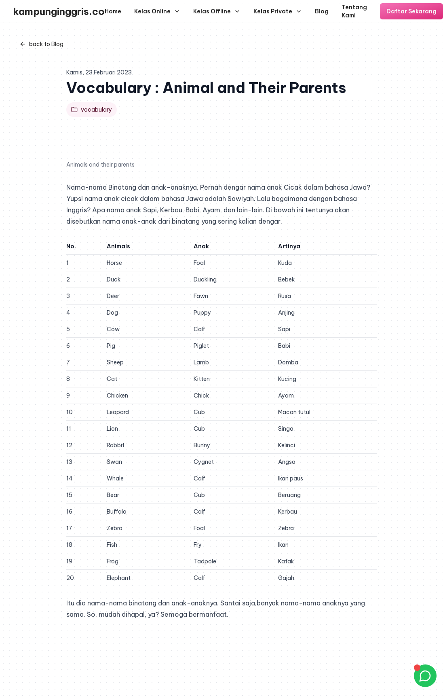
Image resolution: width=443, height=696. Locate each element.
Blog (322, 11)
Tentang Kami (354, 11)
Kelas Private (277, 11)
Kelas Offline (216, 11)
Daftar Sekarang (411, 11)
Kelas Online (157, 11)
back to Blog (41, 44)
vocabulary (91, 109)
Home (113, 11)
